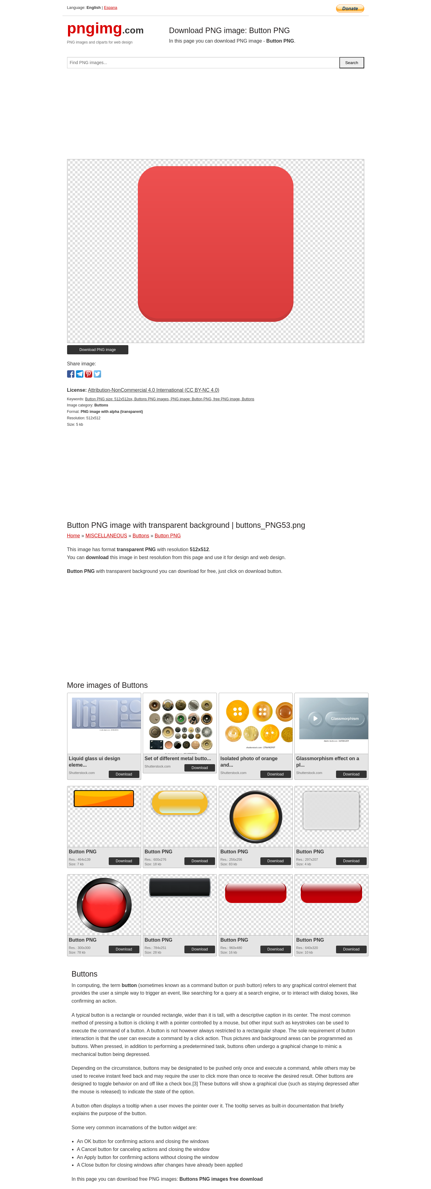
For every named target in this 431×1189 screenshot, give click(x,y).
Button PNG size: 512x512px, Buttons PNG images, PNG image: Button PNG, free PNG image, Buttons (169, 399)
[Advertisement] (215, 116)
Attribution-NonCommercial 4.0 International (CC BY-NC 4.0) (153, 390)
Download (124, 774)
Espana (110, 7)
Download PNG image (97, 350)
